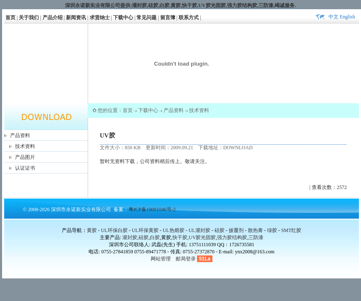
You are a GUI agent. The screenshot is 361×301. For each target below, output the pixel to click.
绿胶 (272, 230)
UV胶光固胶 (211, 5)
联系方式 (189, 17)
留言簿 (167, 17)
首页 (10, 17)
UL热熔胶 (173, 230)
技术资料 (25, 146)
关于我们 (29, 17)
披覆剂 (236, 230)
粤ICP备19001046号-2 (152, 209)
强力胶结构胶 (242, 5)
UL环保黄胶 (145, 230)
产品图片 (25, 157)
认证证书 (25, 168)
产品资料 (20, 135)
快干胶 (189, 5)
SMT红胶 (291, 230)
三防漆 (265, 5)
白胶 (164, 5)
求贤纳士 (100, 17)
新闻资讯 (76, 17)
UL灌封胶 (199, 230)
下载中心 (123, 17)
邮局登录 (186, 259)
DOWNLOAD (238, 147)
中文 (333, 17)
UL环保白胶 (114, 230)
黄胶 (92, 230)
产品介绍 (53, 17)
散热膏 (255, 230)
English (347, 17)
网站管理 (161, 259)
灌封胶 (139, 5)
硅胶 (153, 5)
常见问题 (146, 17)
